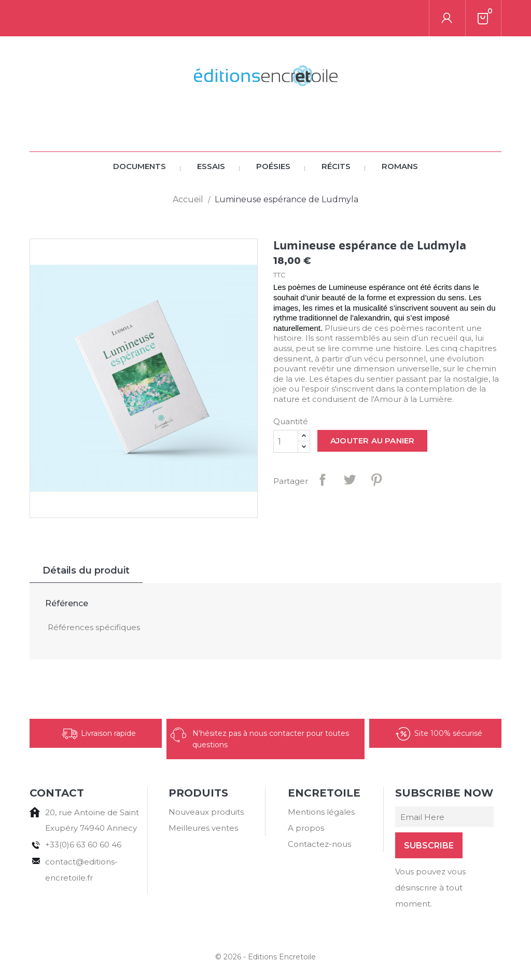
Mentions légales (321, 775)
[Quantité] (285, 405)
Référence (66, 567)
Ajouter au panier (372, 404)
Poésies (273, 130)
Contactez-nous (319, 808)
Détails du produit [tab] (86, 534)
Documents (139, 130)
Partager (322, 443)
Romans (400, 130)
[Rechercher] (102, 18)
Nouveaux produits (206, 775)
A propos (306, 792)
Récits (336, 130)
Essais (211, 130)
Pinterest (376, 443)
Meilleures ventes (203, 792)
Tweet (349, 443)
